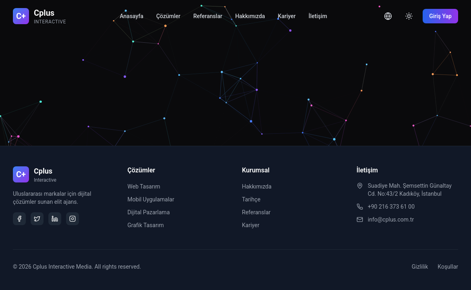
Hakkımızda (250, 16)
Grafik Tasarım (145, 225)
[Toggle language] (388, 16)
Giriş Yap (440, 16)
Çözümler (168, 16)
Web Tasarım (143, 186)
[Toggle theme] (409, 16)
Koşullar (448, 266)
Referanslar (207, 16)
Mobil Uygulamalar (150, 199)
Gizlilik (420, 266)
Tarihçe (251, 199)
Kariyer (287, 16)
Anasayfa (131, 16)
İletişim (318, 16)
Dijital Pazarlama (148, 212)
